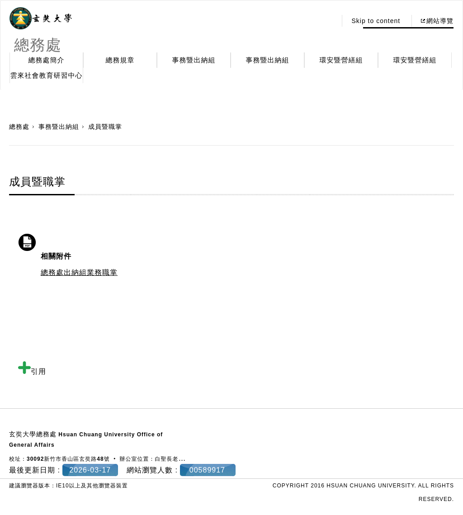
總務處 (19, 126)
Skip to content (375, 20)
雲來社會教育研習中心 (46, 75)
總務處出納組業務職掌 (79, 272)
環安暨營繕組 (341, 60)
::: (327, 20)
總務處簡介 (46, 60)
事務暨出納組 (194, 60)
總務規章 (120, 60)
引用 (32, 371)
